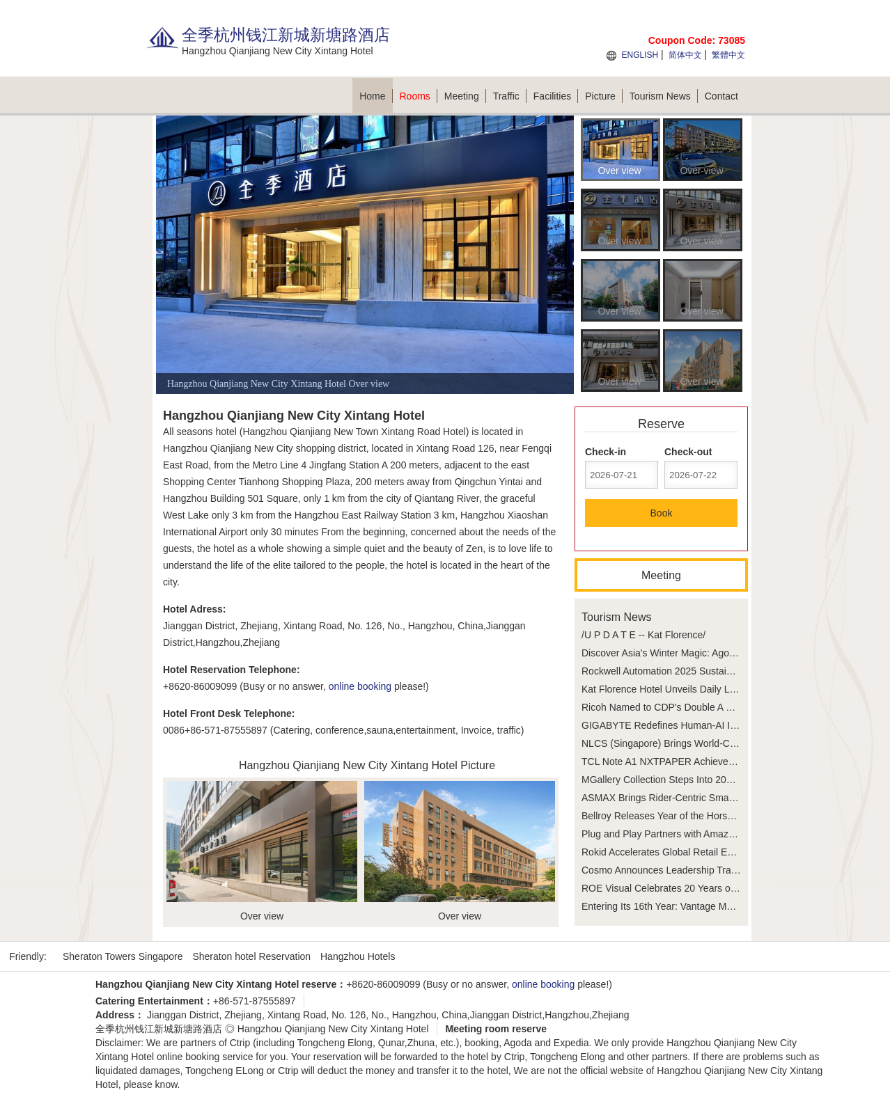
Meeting (465, 96)
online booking (360, 686)
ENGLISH (639, 55)
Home (375, 96)
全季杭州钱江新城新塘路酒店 (158, 1028)
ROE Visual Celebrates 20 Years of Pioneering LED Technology (718, 888)
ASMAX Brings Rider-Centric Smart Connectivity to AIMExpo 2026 (724, 797)
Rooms (418, 96)
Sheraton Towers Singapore (123, 956)
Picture (604, 96)
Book (661, 513)
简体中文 (685, 55)
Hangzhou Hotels (357, 956)
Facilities (555, 96)
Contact (721, 96)
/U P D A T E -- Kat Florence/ (643, 634)
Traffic (509, 96)
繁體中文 (728, 55)
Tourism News (664, 96)
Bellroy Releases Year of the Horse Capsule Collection (699, 815)
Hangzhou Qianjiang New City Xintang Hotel (333, 1028)
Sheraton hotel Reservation (251, 956)
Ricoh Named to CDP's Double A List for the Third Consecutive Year (728, 707)
